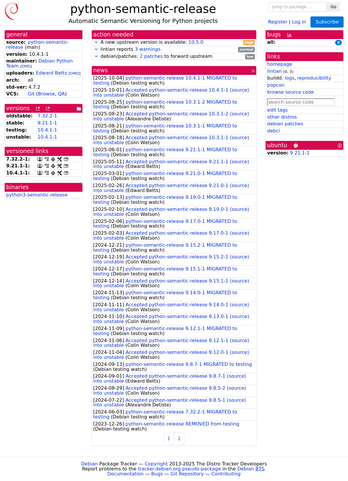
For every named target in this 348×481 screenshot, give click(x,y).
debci (273, 131)
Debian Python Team (39, 63)
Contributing (226, 474)
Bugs (157, 474)
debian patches (285, 124)
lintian (274, 71)
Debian (89, 464)
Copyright (156, 464)
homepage (279, 64)
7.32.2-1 (47, 116)
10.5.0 (196, 42)
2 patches (151, 56)
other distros (282, 117)
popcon (275, 85)
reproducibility (314, 78)
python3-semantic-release (36, 195)
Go (333, 6)
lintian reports (174, 49)
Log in (299, 21)
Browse (46, 94)
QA (61, 94)
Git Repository (187, 474)
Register (278, 21)
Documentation (125, 474)
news (100, 70)
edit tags (277, 110)
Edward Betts (51, 73)
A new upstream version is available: (174, 42)
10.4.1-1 (47, 130)
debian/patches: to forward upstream (174, 56)
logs (289, 78)
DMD (25, 66)
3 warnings (148, 49)
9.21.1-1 (47, 123)
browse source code (290, 92)
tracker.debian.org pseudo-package (179, 469)
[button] (96, 42)
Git (31, 94)
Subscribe (327, 22)
